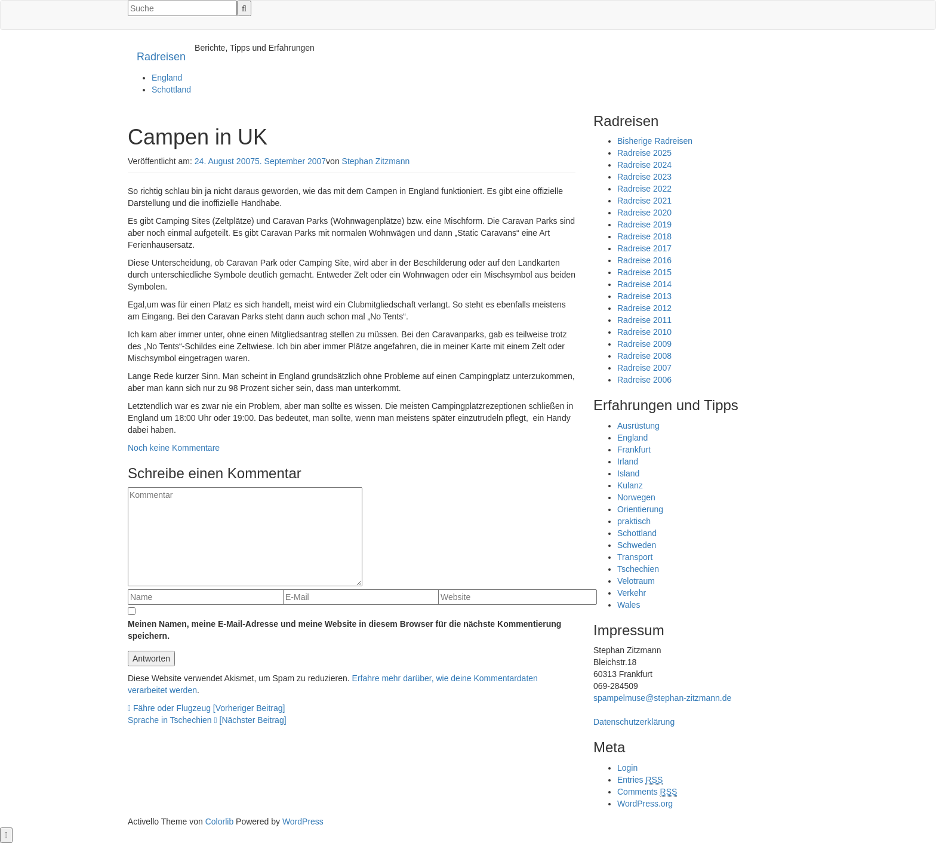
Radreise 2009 (644, 344)
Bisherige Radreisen (654, 141)
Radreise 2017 (644, 248)
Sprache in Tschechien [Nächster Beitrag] (207, 720)
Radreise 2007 (644, 368)
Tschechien (638, 569)
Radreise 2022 (644, 188)
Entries (640, 780)
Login (627, 768)
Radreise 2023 (644, 176)
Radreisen (161, 57)
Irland (627, 461)
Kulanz (630, 485)
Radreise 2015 (644, 272)
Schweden (636, 545)
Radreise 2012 (644, 308)
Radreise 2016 (644, 260)
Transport (634, 557)
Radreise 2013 (644, 296)
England (167, 77)
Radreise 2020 (644, 212)
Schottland (171, 89)
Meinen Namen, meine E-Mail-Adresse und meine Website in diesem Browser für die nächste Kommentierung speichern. (344, 630)
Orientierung (640, 509)
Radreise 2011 (644, 320)
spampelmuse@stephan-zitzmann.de (662, 698)
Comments (647, 792)
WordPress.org (645, 803)
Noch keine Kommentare (174, 448)
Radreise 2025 (644, 153)
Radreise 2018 (644, 236)
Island (628, 473)
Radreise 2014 (644, 284)
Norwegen (636, 497)
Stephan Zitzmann (376, 161)
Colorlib (219, 821)
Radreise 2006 (644, 379)
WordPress (303, 821)
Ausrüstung (638, 425)
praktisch (634, 521)
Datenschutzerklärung (634, 722)
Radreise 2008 (644, 356)
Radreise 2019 (644, 224)
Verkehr (631, 593)
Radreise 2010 (644, 332)
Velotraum (636, 581)
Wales (628, 605)
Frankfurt (634, 449)
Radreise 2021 (644, 200)
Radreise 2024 (644, 165)
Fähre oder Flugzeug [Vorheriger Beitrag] (206, 708)
